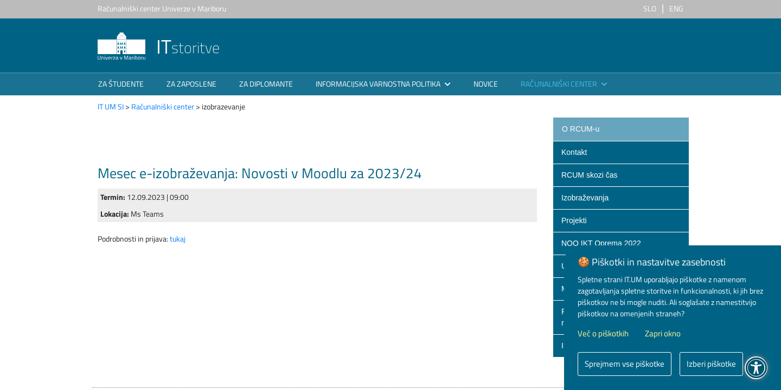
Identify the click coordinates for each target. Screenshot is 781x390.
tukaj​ (177, 238)
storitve (159, 47)
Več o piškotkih (603, 334)
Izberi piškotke (711, 364)
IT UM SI (111, 106)
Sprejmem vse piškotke (624, 364)
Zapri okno (663, 334)
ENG (676, 8)
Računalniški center (162, 106)
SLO (649, 8)
